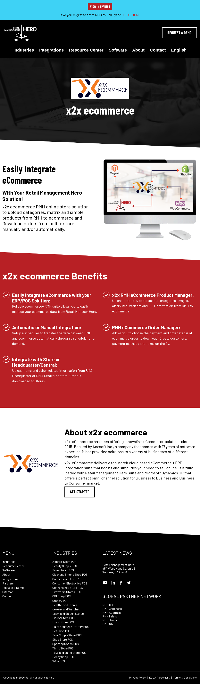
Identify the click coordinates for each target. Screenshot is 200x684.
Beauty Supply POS (64, 566)
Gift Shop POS (61, 596)
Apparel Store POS (64, 561)
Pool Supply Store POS (67, 635)
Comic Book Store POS (67, 579)
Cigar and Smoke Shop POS (70, 574)
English (179, 50)
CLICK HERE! (131, 15)
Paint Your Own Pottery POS (70, 626)
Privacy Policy (137, 677)
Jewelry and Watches (66, 609)
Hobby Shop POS (63, 657)
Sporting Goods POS (65, 644)
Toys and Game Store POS (69, 652)
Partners (8, 583)
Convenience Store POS (67, 587)
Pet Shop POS (61, 631)
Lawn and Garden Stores (68, 613)
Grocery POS (60, 600)
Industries (23, 50)
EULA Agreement (159, 677)
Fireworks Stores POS (66, 592)
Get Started (79, 491)
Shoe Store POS (62, 639)
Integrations (51, 50)
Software (118, 50)
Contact (158, 50)
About (138, 50)
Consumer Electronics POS (69, 583)
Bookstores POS (63, 570)
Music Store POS (63, 622)
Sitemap (7, 592)
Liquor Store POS (63, 618)
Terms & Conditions (185, 677)
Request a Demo (13, 587)
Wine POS (58, 661)
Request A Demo (179, 32)
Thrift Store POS (63, 648)
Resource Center (86, 50)
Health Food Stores (64, 605)
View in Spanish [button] (100, 6)
